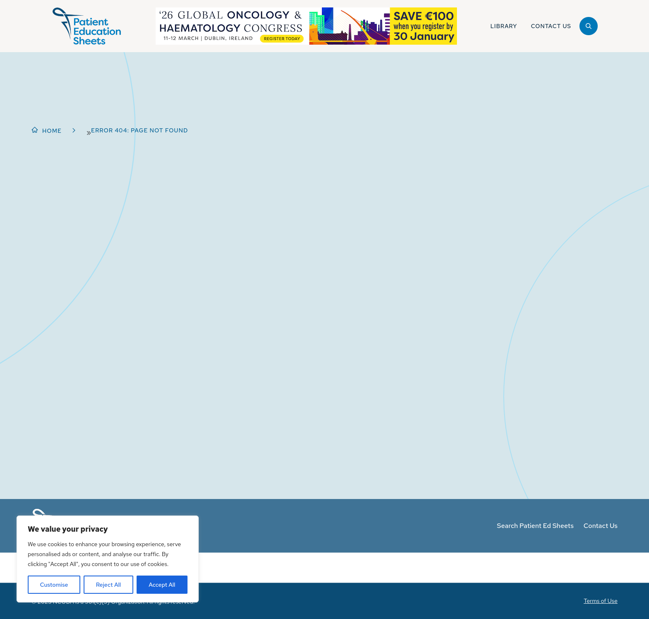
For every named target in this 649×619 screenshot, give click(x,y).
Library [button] (503, 26)
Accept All (162, 584)
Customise (54, 584)
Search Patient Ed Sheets (535, 525)
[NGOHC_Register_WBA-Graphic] (306, 26)
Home (52, 130)
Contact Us (601, 525)
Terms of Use (601, 601)
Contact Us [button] (551, 26)
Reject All (108, 584)
